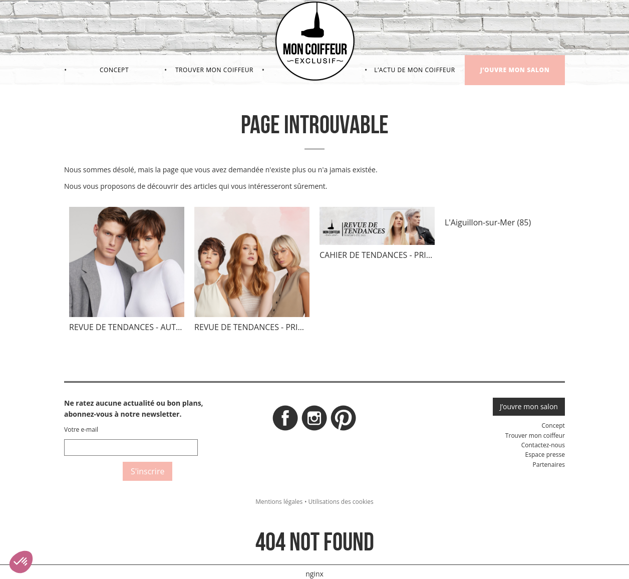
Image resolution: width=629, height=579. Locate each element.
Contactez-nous (543, 445)
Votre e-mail (81, 429)
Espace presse (545, 454)
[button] (21, 562)
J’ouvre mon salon (515, 70)
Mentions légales (278, 501)
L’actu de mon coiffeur (414, 70)
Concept (114, 70)
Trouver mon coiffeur (214, 70)
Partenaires (548, 464)
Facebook (285, 421)
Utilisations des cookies (341, 501)
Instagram (314, 421)
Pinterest (343, 421)
